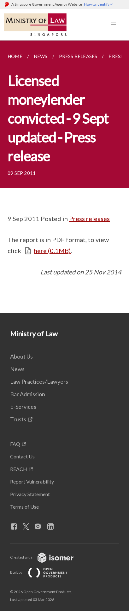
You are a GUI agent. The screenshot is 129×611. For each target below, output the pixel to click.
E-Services (23, 406)
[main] (64, 177)
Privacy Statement (30, 494)
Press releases (89, 218)
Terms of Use (24, 507)
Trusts (18, 419)
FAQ (15, 444)
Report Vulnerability (32, 481)
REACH (18, 469)
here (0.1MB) (52, 250)
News (17, 368)
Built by (44, 572)
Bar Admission (27, 394)
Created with (47, 557)
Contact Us (22, 456)
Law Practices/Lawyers (39, 381)
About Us (21, 356)
